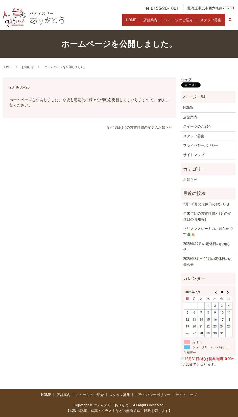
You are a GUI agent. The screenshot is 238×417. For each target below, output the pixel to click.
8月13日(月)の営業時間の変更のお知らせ (139, 127)
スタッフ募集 (209, 22)
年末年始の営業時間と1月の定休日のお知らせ (207, 216)
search (232, 22)
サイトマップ (193, 155)
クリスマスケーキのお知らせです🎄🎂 (208, 231)
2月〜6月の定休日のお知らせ (206, 204)
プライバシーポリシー (201, 145)
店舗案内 (142, 22)
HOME (119, 22)
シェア (186, 80)
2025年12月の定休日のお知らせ (206, 246)
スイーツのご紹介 (173, 22)
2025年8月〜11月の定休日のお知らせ (207, 261)
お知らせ (28, 67)
